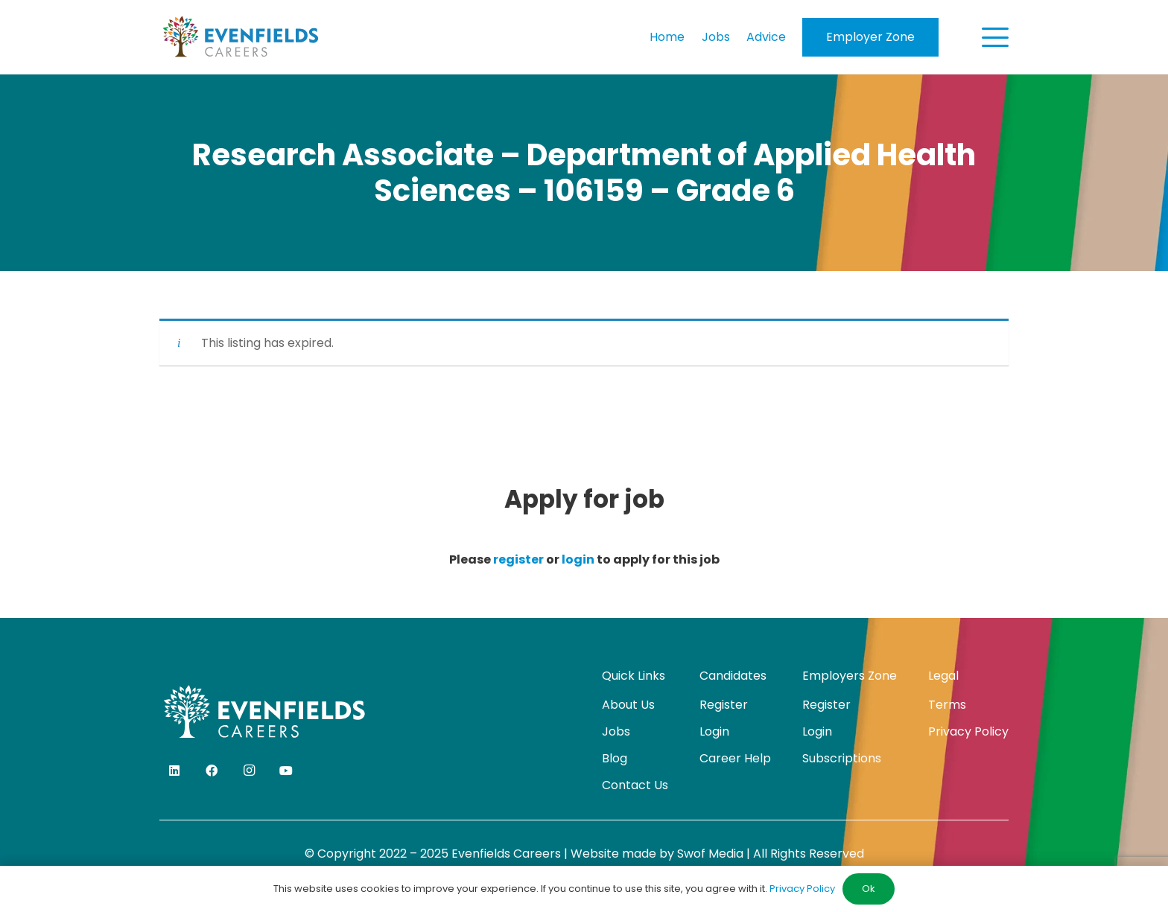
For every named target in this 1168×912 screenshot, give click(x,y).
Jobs (616, 731)
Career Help (735, 758)
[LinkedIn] (174, 770)
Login (714, 731)
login (578, 559)
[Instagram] (249, 770)
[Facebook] (211, 770)
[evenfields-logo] (240, 37)
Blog (614, 758)
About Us (628, 704)
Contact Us (635, 785)
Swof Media (710, 853)
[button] (995, 37)
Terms (947, 704)
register (518, 559)
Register (723, 704)
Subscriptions (841, 758)
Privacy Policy (968, 731)
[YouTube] (286, 770)
